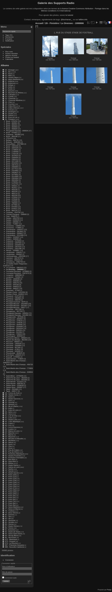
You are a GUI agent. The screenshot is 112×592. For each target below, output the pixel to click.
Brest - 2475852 (12, 174)
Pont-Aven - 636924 (13, 355)
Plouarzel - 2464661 (13, 298)
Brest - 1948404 (12, 157)
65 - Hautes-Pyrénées (13, 456)
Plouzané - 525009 (13, 351)
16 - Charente (10, 98)
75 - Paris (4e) (10, 496)
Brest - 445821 (11, 186)
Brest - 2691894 (12, 180)
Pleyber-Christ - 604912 (15, 294)
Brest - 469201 (11, 125)
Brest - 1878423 (12, 155)
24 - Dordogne (10, 112)
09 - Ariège (9, 85)
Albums (5, 65)
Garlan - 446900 (12, 222)
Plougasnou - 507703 (14, 311)
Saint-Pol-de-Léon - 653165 (16, 380)
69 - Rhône (9, 463)
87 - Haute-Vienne (12, 526)
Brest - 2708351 (12, 182)
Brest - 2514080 (12, 176)
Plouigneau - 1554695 (14, 326)
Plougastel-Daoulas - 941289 (17, 315)
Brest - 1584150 (12, 146)
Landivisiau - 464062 (14, 254)
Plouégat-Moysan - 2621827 (17, 305)
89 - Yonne (9, 528)
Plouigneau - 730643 (14, 334)
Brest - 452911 (11, 188)
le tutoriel (69, 15)
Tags (7, 35)
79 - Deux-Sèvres (11, 513)
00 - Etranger (10, 70)
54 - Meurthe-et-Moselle (14, 439)
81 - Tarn (8, 516)
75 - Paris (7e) (10, 501)
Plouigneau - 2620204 (14, 328)
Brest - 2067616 (12, 165)
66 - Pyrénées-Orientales (14, 458)
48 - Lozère (9, 429)
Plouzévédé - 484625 (14, 353)
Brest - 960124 (11, 210)
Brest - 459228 (11, 190)
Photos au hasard (12, 57)
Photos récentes (11, 53)
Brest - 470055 (11, 201)
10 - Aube (8, 87)
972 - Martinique (11, 539)
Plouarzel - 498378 (13, 300)
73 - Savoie (9, 471)
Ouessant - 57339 (13, 290)
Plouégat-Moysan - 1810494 (17, 304)
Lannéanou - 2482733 (14, 262)
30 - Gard (8, 397)
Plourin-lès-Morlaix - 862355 (16, 340)
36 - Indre (8, 408)
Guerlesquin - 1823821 (14, 231)
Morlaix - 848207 (12, 288)
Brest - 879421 (11, 209)
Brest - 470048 (11, 199)
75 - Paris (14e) (11, 482)
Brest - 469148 (11, 136)
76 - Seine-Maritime (12, 507)
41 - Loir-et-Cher (11, 416)
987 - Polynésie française (14, 545)
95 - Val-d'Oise (10, 537)
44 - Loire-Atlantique (12, 421)
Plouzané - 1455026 (13, 343)
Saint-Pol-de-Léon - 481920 (16, 378)
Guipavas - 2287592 (13, 243)
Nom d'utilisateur (8, 566)
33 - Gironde (9, 402)
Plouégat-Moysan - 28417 (16, 307)
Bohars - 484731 (12, 140)
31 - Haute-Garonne (12, 399)
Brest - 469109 (11, 191)
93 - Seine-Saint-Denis (13, 534)
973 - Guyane (10, 541)
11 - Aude (8, 89)
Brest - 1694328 (12, 148)
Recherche (9, 37)
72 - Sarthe (9, 469)
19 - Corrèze (9, 104)
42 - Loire (8, 418)
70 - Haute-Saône (11, 465)
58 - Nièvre (9, 442)
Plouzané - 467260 (13, 347)
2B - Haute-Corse (11, 395)
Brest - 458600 (11, 129)
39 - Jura (8, 414)
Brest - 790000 (11, 203)
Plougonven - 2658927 (14, 319)
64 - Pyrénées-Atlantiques (14, 454)
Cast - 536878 (11, 216)
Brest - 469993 (11, 127)
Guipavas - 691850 (13, 134)
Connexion (9, 560)
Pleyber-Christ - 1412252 (15, 292)
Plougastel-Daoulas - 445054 (17, 313)
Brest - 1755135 (12, 153)
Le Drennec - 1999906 (14, 269)
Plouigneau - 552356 (14, 332)
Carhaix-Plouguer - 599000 (16, 214)
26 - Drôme (9, 115)
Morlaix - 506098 (12, 281)
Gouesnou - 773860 (13, 228)
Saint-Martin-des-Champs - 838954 (19, 372)
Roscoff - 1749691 (13, 357)
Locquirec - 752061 (13, 277)
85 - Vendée (9, 522)
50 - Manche (9, 433)
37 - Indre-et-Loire (12, 410)
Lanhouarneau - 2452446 (15, 256)
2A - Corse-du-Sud (12, 393)
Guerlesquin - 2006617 (14, 233)
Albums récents (11, 55)
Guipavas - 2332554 (13, 245)
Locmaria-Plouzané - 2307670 (17, 273)
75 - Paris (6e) (10, 499)
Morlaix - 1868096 (13, 279)
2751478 (9, 138)
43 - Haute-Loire (11, 419)
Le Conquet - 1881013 (14, 267)
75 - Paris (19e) (11, 492)
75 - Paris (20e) (11, 494)
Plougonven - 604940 (14, 324)
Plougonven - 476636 (14, 323)
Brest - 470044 (11, 197)
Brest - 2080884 (12, 167)
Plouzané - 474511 (13, 349)
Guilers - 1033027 (13, 237)
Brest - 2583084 (12, 178)
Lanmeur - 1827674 (13, 258)
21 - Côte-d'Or (10, 106)
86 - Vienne (9, 524)
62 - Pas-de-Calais (12, 450)
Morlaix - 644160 (12, 285)
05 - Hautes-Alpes (12, 77)
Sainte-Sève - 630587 (14, 387)
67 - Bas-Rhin (10, 459)
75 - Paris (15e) (11, 484)
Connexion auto (9, 578)
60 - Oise (8, 446)
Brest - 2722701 (12, 184)
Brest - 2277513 (12, 169)
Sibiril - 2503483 (12, 389)
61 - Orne (8, 448)
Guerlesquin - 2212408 (14, 235)
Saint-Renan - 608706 (14, 383)
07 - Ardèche (10, 81)
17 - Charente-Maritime (13, 100)
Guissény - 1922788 (13, 248)
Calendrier (9, 59)
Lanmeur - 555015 (13, 260)
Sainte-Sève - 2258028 (14, 385)
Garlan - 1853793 (12, 218)
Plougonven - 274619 (14, 321)
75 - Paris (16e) (11, 486)
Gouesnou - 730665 (13, 226)
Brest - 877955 (11, 205)
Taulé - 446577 (11, 391)
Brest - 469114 (11, 193)
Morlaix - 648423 (12, 286)
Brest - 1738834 (12, 150)
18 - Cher (8, 102)
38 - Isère (8, 412)
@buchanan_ (66, 19)
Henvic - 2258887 (12, 250)
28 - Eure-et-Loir (11, 117)
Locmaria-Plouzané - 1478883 (17, 271)
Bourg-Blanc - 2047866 (15, 144)
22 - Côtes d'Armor (12, 108)
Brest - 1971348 (12, 161)
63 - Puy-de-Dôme (12, 452)
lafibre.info (83, 19)
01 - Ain (8, 72)
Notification (9, 41)
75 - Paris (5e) (10, 497)
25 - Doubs (9, 113)
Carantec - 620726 (13, 212)
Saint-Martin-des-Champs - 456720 (19, 364)
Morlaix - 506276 (12, 283)
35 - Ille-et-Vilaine (11, 406)
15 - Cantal (9, 96)
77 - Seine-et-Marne (12, 509)
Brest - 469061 (11, 123)
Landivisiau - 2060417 (14, 252)
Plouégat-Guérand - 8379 (15, 302)
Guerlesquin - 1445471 (14, 229)
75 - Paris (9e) (10, 505)
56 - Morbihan (10, 440)
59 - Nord (8, 444)
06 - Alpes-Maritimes (12, 79)
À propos (8, 39)
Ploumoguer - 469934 (14, 336)
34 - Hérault (9, 404)
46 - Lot (8, 425)
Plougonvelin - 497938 (14, 317)
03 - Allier (8, 75)
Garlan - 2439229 (12, 220)
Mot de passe (7, 572)
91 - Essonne (10, 530)
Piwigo (109, 590)
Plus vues (9, 51)
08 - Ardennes (10, 83)
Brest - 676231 (11, 121)
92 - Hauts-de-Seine (12, 532)
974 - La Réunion (11, 543)
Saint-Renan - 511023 (14, 381)
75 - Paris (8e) (10, 503)
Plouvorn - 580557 (13, 342)
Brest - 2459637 (12, 172)
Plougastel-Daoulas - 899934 (17, 131)
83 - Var (8, 518)
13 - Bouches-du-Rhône (14, 93)
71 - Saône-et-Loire (12, 467)
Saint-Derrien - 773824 (14, 359)
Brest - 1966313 (12, 159)
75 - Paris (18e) (11, 490)
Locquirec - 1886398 (14, 275)
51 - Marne (9, 435)
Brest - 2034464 (12, 163)
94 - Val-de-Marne (12, 535)
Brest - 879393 (11, 207)
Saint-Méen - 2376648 (14, 376)
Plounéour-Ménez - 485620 (16, 338)
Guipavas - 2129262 (13, 241)
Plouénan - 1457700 (13, 309)
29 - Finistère (10, 119)
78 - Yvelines (10, 511)
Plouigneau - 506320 (14, 330)
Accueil (39, 23)
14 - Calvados (10, 94)
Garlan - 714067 (12, 224)
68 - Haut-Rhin (10, 461)
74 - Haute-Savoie (12, 473)
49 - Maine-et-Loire (12, 431)
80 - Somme (9, 515)
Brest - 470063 (11, 132)
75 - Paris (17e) (11, 488)
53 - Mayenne (10, 437)
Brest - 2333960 (12, 171)
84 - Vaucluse (10, 520)
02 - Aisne (8, 74)
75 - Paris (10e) (11, 475)
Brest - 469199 (11, 195)
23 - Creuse (9, 110)
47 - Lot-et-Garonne (12, 427)
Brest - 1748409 (12, 151)
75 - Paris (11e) (11, 477)
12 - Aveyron (9, 91)
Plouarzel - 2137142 (13, 296)
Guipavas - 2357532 (13, 247)
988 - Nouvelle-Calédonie (14, 547)
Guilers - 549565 (12, 239)
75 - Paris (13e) (11, 480)
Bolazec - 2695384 (13, 142)
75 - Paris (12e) (11, 478)
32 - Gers (8, 400)
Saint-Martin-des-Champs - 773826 (19, 368)
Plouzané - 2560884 (13, 345)
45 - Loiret (9, 423)
